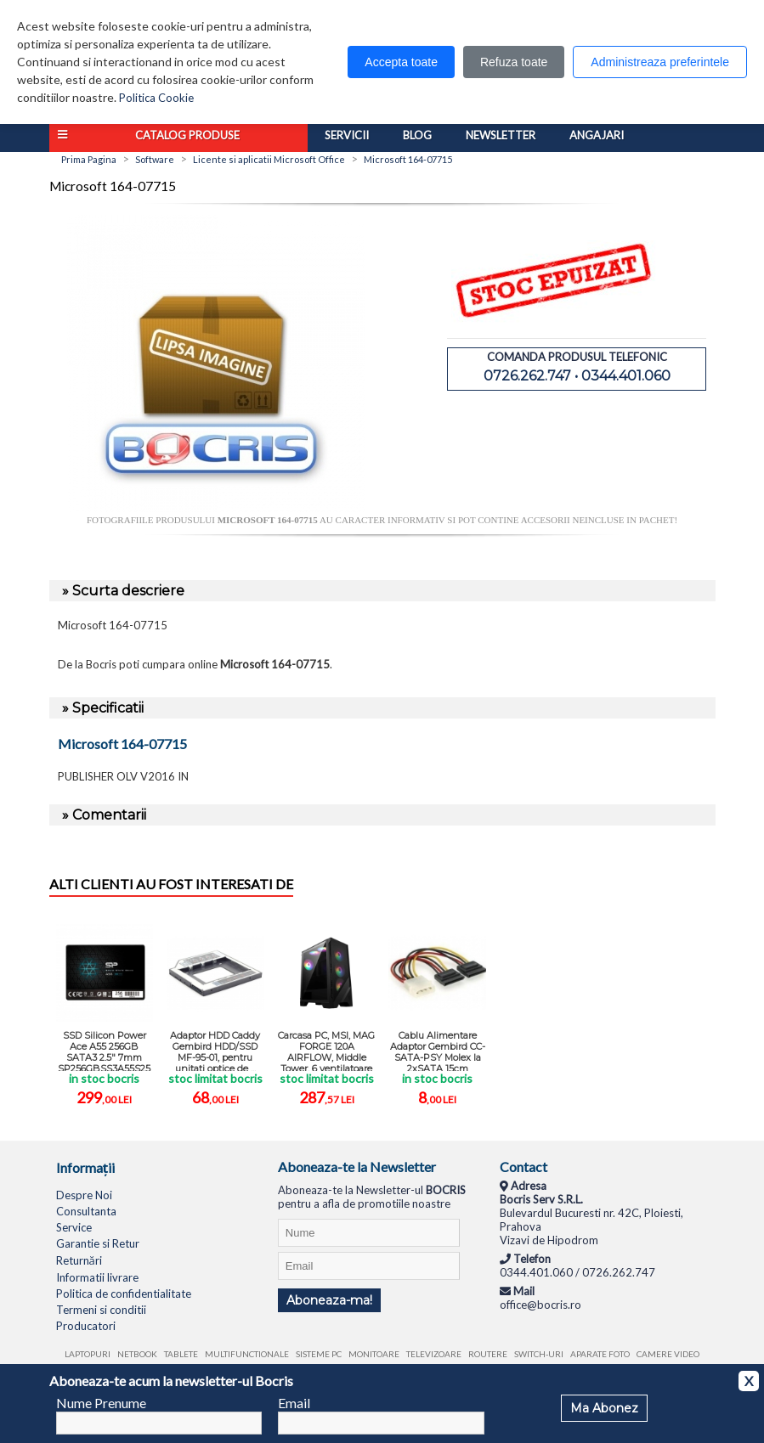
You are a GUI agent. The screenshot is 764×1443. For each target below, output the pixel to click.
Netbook (137, 1354)
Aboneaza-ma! (329, 1300)
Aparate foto (600, 1354)
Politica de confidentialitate (123, 1293)
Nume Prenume (101, 1403)
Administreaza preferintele (660, 62)
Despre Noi (84, 1195)
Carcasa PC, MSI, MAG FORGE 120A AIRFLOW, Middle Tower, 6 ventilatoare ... (326, 1050)
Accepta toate (401, 62)
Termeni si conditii (101, 1309)
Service (74, 1227)
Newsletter (500, 135)
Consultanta (86, 1211)
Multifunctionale (247, 1354)
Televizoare (433, 1354)
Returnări (79, 1260)
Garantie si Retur (97, 1243)
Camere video (668, 1354)
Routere (487, 1354)
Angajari (596, 135)
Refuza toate (513, 62)
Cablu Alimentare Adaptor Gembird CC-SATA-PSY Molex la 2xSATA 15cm (437, 1050)
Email (294, 1403)
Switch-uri (538, 1354)
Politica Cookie (156, 97)
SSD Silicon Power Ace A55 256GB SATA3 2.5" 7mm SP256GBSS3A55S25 (104, 1050)
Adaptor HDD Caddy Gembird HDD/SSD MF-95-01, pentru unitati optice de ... (215, 1050)
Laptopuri (87, 1354)
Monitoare (373, 1354)
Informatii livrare (97, 1277)
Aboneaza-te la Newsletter (357, 1166)
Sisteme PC (319, 1354)
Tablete (181, 1354)
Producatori (86, 1326)
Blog (417, 135)
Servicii (347, 135)
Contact (523, 1166)
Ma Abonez (604, 1408)
